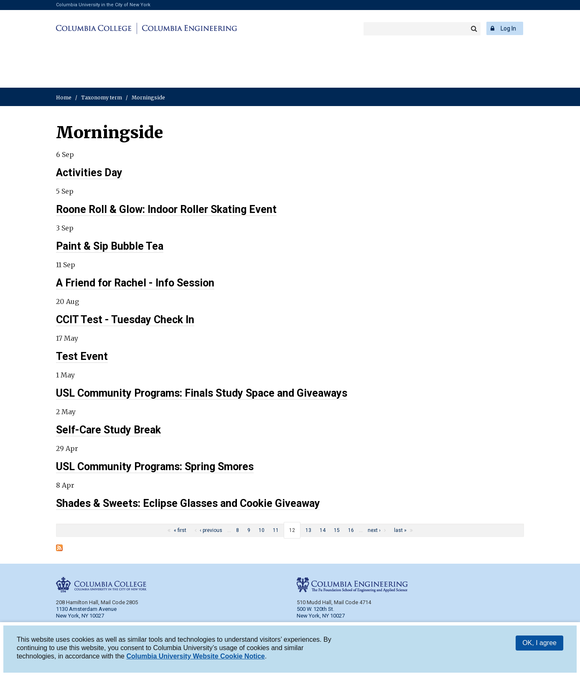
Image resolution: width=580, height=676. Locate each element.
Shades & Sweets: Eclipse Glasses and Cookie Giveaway (188, 503)
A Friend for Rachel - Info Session (135, 283)
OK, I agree (539, 642)
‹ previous (211, 530)
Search (474, 28)
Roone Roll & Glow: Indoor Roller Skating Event (166, 209)
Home (63, 97)
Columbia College (95, 28)
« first (180, 530)
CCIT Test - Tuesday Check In (125, 320)
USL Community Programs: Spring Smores (155, 467)
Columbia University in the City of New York (103, 5)
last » (400, 530)
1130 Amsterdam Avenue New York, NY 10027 (86, 612)
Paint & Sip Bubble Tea (109, 246)
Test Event (82, 356)
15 (337, 530)
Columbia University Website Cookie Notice (195, 656)
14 (323, 530)
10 (262, 530)
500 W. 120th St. (315, 609)
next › (374, 530)
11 (276, 530)
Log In (508, 28)
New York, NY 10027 (321, 616)
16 (351, 530)
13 (308, 530)
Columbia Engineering (188, 28)
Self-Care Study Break (108, 430)
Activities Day (89, 173)
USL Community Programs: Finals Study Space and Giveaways (201, 393)
